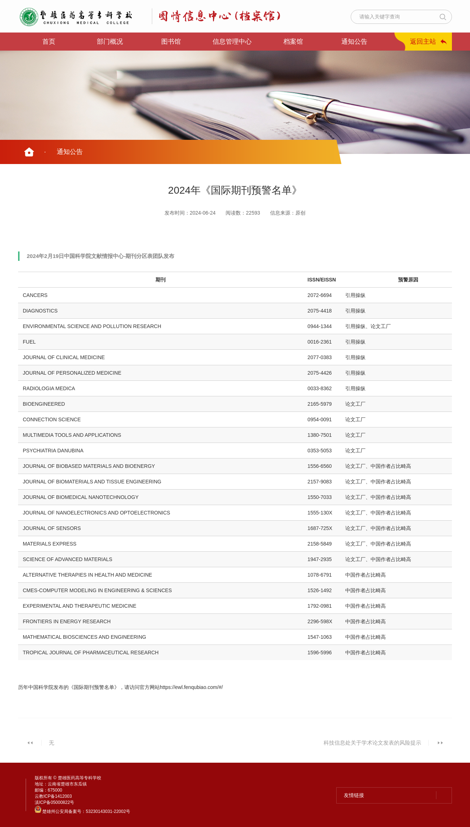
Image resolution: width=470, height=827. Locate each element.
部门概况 (110, 41)
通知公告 (354, 41)
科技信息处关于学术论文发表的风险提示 (372, 743)
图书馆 (171, 41)
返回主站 (423, 41)
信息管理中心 (232, 41)
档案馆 (293, 41)
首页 (48, 41)
